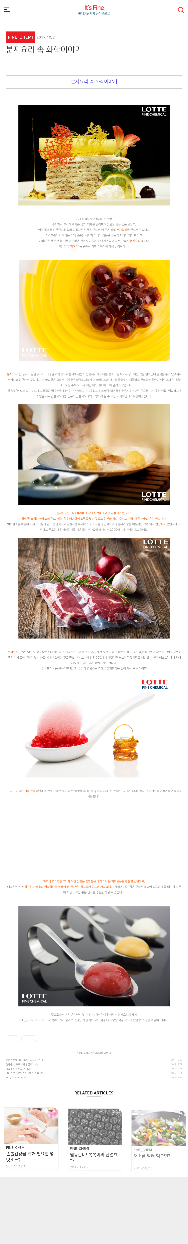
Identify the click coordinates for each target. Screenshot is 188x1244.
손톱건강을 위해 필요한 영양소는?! (23, 1060)
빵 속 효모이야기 (14, 1077)
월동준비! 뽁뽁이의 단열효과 (20, 1064)
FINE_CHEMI (84, 1053)
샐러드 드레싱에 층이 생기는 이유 (22, 1073)
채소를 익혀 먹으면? (16, 1069)
